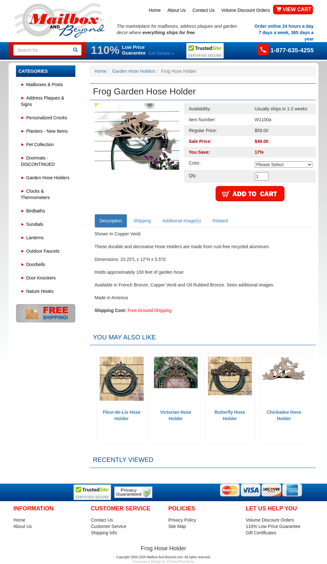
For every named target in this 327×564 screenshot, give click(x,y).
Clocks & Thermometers (35, 194)
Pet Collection (40, 144)
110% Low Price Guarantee (273, 526)
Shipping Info (104, 532)
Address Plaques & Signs (42, 101)
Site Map (177, 526)
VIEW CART (293, 9)
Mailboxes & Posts (44, 84)
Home (155, 10)
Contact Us (204, 10)
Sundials (34, 224)
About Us (176, 10)
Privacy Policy (182, 520)
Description (111, 220)
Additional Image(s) (182, 220)
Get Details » (161, 53)
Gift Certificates (261, 532)
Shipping (142, 220)
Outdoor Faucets (42, 251)
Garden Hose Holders (47, 177)
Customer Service (108, 526)
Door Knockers (41, 277)
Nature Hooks (40, 291)
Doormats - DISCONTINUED (38, 161)
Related (220, 220)
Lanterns (34, 237)
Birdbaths (35, 210)
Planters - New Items (47, 131)
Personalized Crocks (46, 117)
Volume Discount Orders (245, 10)
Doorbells (35, 264)
